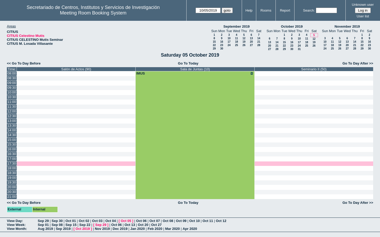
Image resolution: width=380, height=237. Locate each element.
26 (244, 45)
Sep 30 (57, 221)
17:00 (11, 159)
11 (236, 38)
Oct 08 (168, 221)
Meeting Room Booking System (93, 13)
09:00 (11, 83)
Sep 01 (43, 225)
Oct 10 (194, 221)
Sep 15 (71, 225)
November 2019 (347, 26)
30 (221, 48)
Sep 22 (85, 225)
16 (221, 41)
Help (249, 10)
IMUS (195, 73)
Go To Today (188, 63)
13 (251, 38)
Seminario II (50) (313, 69)
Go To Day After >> (358, 63)
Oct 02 (84, 221)
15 (214, 41)
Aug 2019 (45, 229)
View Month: (17, 229)
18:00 (11, 168)
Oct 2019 (82, 229)
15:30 (11, 144)
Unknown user (363, 5)
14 (258, 38)
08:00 (11, 73)
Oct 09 (181, 221)
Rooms (265, 10)
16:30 (11, 154)
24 (228, 45)
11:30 (11, 106)
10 (228, 38)
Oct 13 (130, 225)
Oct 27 (156, 225)
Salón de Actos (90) (76, 69)
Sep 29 (43, 221)
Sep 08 (57, 225)
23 (221, 45)
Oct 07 (154, 221)
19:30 (11, 182)
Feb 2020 (155, 229)
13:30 (11, 125)
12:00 (11, 111)
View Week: (16, 225)
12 (244, 38)
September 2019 (236, 26)
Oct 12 (221, 221)
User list (363, 16)
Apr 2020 (190, 229)
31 (299, 49)
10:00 (11, 92)
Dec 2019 (120, 229)
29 (214, 48)
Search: (309, 10)
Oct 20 (143, 225)
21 (258, 41)
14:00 (11, 130)
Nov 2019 (102, 229)
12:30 (11, 116)
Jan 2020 (137, 229)
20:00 (11, 187)
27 (251, 45)
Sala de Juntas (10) (195, 69)
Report (285, 10)
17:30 (11, 163)
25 (236, 45)
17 (228, 41)
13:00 (11, 121)
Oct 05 (126, 221)
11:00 (11, 102)
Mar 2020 (172, 229)
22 (214, 45)
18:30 (11, 173)
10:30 (11, 97)
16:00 (11, 149)
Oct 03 (97, 221)
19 (244, 41)
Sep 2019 (63, 229)
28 (258, 45)
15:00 (11, 140)
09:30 (11, 88)
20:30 (11, 192)
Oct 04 (110, 221)
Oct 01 (70, 221)
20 (251, 41)
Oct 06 (141, 221)
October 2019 (292, 26)
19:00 (11, 178)
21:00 (11, 197)
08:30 (11, 78)
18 (236, 41)
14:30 (11, 135)
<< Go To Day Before (24, 63)
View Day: (15, 221)
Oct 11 (208, 221)
